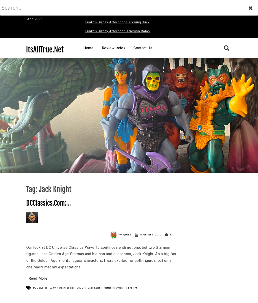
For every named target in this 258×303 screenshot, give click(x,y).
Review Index (113, 48)
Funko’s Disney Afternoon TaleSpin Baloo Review (117, 32)
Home (88, 48)
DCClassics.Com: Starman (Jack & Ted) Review (62, 207)
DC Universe (40, 288)
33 (171, 234)
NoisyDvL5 (124, 234)
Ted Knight (131, 288)
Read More (38, 278)
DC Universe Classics (62, 288)
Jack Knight (94, 288)
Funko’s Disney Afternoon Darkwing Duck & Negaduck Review (119, 23)
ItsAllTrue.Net (45, 49)
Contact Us (142, 48)
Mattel (107, 288)
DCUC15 (81, 288)
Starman (118, 288)
